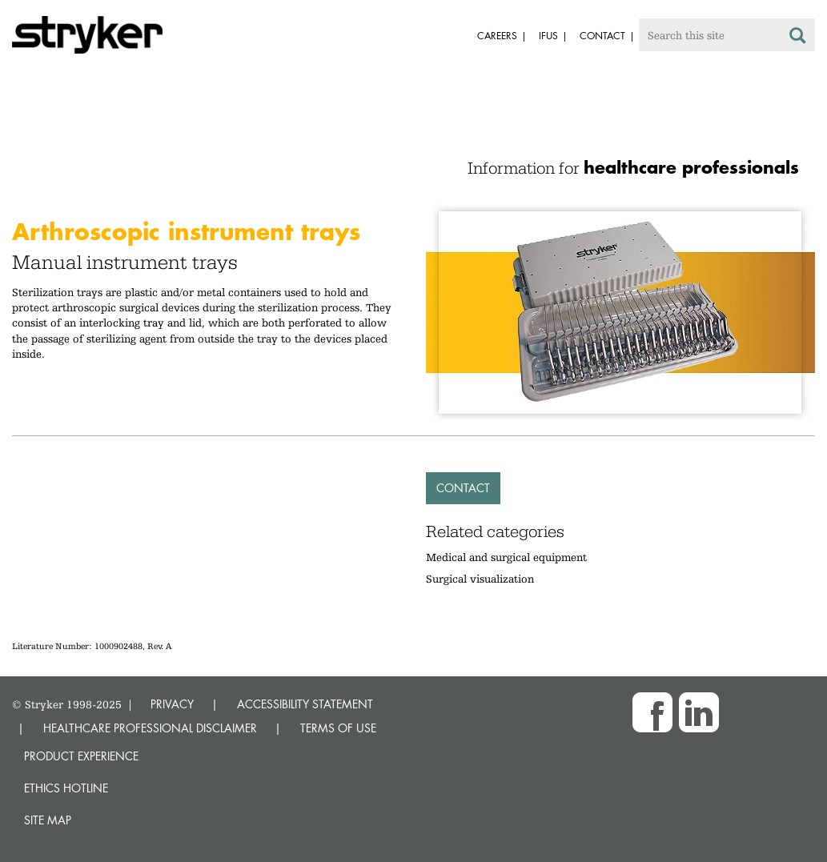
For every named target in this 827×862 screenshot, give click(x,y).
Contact (463, 487)
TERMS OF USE (338, 728)
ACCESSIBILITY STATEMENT (305, 704)
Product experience (81, 756)
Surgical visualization (480, 578)
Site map (47, 820)
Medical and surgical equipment (506, 557)
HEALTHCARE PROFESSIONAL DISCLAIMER (150, 728)
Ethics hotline (66, 788)
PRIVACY (172, 704)
